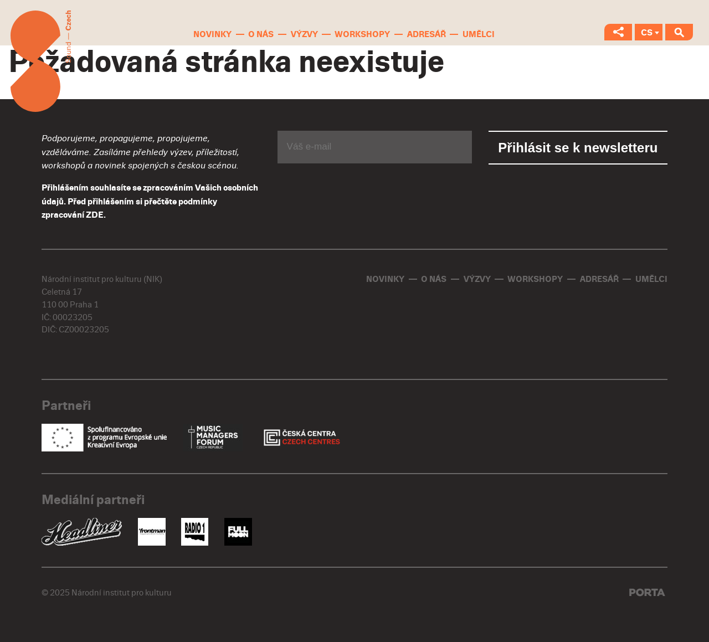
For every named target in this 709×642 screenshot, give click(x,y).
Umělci (479, 34)
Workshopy (362, 34)
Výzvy (304, 34)
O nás (261, 34)
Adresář (426, 34)
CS (647, 33)
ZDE (95, 215)
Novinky (212, 34)
